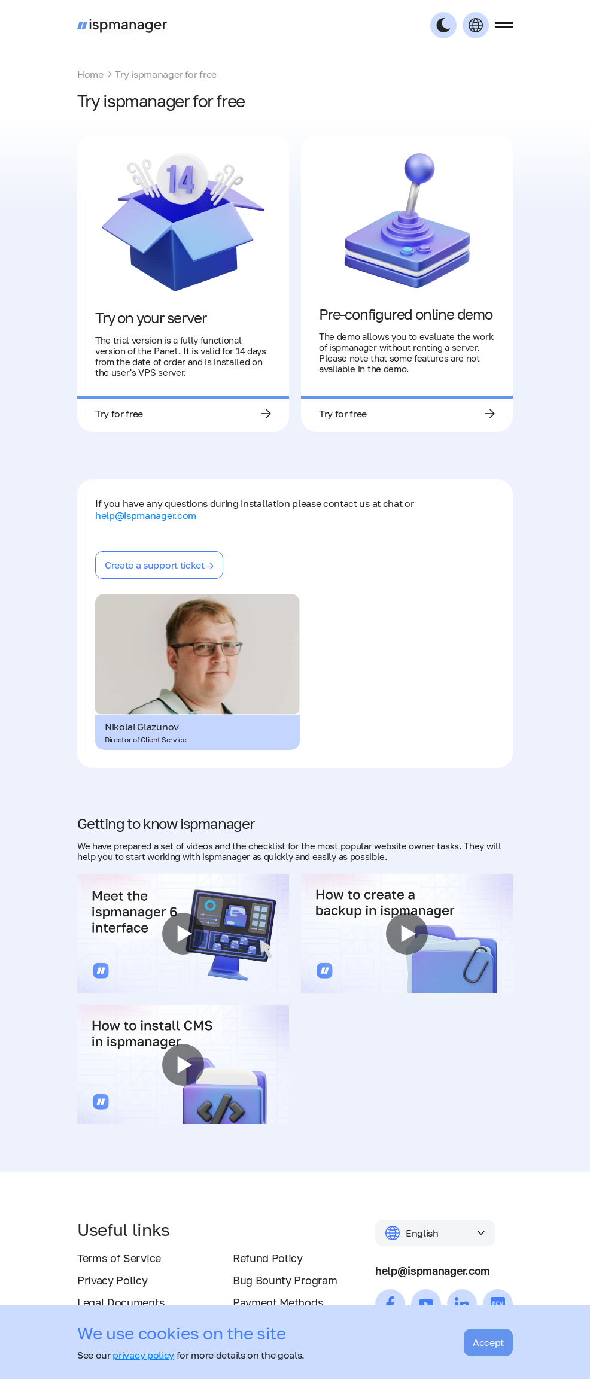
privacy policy (143, 1355)
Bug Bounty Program (285, 1280)
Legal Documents (121, 1302)
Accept (488, 1342)
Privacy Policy (112, 1280)
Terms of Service (119, 1258)
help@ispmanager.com (145, 515)
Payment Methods (278, 1302)
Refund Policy (268, 1258)
